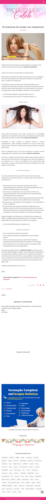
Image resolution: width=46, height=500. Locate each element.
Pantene (4, 482)
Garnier (37, 467)
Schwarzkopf (29, 485)
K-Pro (28, 470)
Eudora (31, 467)
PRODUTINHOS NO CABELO (15, 498)
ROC (23, 482)
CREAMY (25, 463)
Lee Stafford (5, 476)
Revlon (33, 482)
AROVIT (11, 457)
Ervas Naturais (24, 467)
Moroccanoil (5, 479)
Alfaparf (4, 460)
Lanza (37, 473)
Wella (19, 492)
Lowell (22, 476)
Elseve (11, 467)
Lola (12, 476)
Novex (37, 479)
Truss (3, 492)
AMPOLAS (5, 457)
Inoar (11, 470)
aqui (32, 94)
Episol (16, 467)
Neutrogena (25, 479)
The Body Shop (30, 488)
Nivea (32, 479)
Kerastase (5, 473)
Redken (28, 482)
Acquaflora (29, 457)
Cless (37, 463)
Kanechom (35, 470)
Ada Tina (36, 457)
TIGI (22, 488)
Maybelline (38, 476)
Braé (10, 463)
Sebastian (37, 485)
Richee (38, 482)
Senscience (9, 488)
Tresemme (38, 488)
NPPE (18, 479)
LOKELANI (31, 473)
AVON (22, 457)
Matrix (32, 476)
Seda (3, 488)
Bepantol (30, 460)
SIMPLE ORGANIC (7, 485)
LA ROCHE (23, 473)
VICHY (9, 492)
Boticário (4, 463)
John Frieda (17, 470)
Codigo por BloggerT (36, 498)
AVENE (17, 457)
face (24, 265)
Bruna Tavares (17, 463)
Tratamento (9, 289)
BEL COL (16, 460)
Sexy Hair (17, 488)
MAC (27, 476)
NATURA (13, 479)
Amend (10, 460)
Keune (11, 473)
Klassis (16, 473)
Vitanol (14, 492)
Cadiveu (32, 463)
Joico (23, 470)
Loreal (16, 476)
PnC (20, 277)
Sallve (15, 485)
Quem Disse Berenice (14, 482)
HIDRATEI (5, 470)
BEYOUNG (23, 460)
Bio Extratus (38, 460)
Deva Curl (4, 467)
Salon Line (22, 485)
